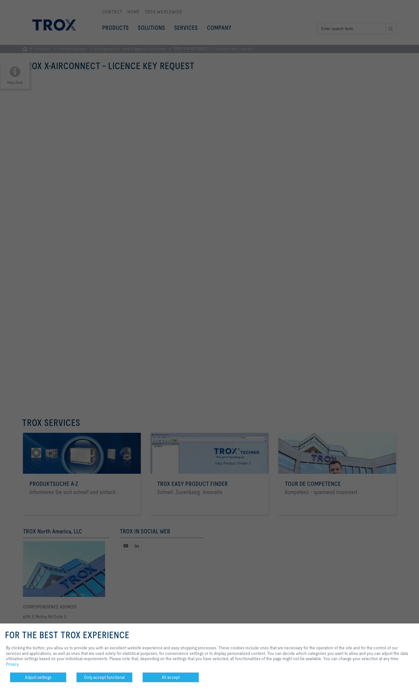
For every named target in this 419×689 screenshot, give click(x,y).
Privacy (12, 664)
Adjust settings (38, 677)
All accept (171, 677)
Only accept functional (104, 677)
